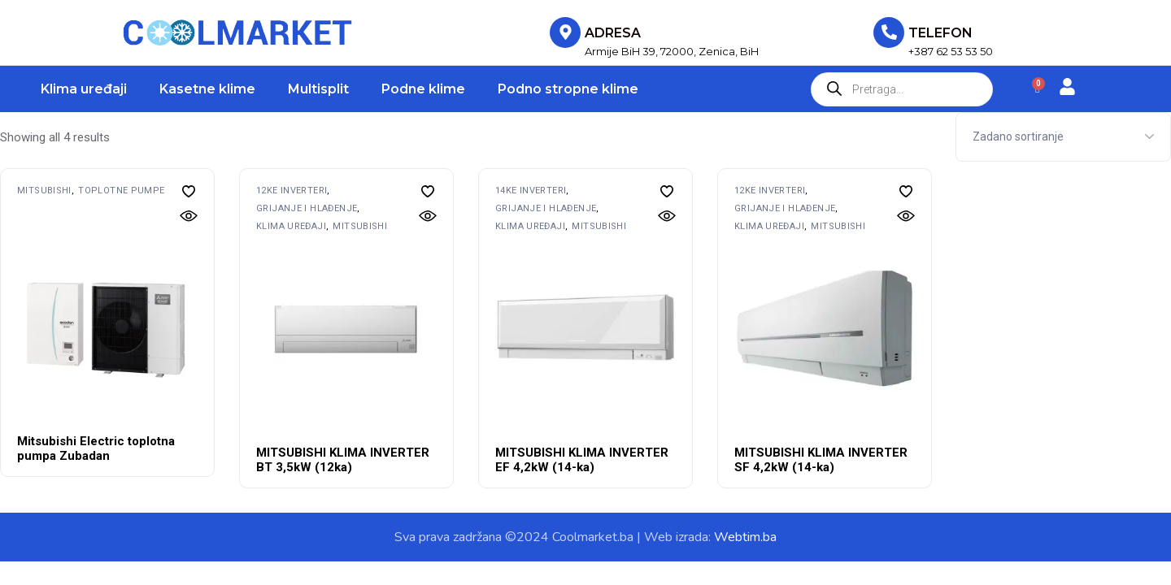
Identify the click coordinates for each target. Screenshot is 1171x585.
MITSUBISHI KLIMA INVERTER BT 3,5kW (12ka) (342, 459)
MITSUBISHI (44, 190)
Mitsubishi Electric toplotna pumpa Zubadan (96, 448)
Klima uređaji (84, 89)
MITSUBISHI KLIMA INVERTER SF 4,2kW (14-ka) (821, 459)
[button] (188, 191)
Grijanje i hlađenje (306, 208)
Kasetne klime (207, 89)
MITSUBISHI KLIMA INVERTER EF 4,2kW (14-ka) (581, 459)
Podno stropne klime (568, 89)
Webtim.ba (745, 537)
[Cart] (1037, 89)
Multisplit (318, 89)
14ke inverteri (530, 190)
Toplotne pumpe (121, 190)
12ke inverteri (291, 190)
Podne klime (423, 89)
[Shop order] (1063, 137)
